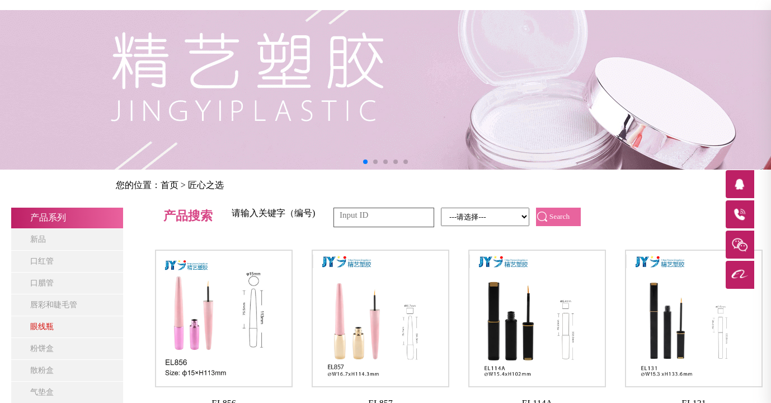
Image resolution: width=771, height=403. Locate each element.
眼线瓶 (42, 326)
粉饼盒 (42, 348)
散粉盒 (42, 370)
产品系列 (48, 217)
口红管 (42, 261)
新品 (38, 239)
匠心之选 (206, 185)
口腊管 (42, 283)
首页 (169, 185)
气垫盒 (42, 392)
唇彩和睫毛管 (53, 305)
